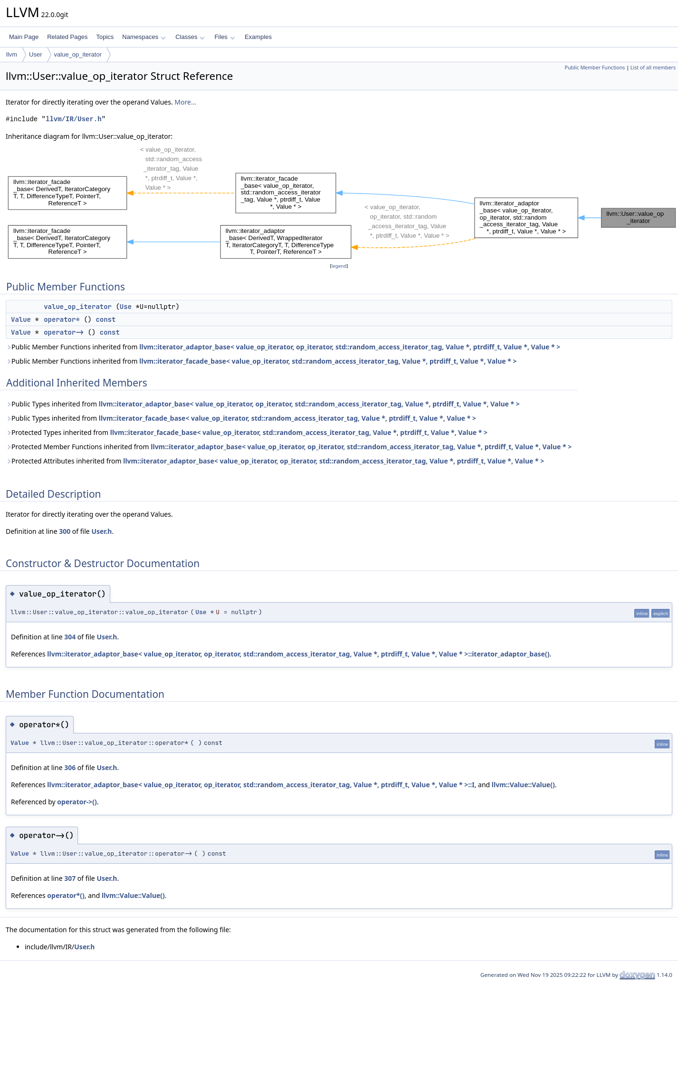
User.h (101, 531)
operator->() (76, 801)
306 (70, 767)
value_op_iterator (78, 54)
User (35, 54)
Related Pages (67, 36)
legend (339, 266)
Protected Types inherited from (246, 432)
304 (70, 636)
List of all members (653, 67)
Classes (190, 36)
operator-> (64, 332)
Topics (105, 36)
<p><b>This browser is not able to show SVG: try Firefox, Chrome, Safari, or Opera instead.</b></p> (342, 201)
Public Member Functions (594, 67)
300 (64, 531)
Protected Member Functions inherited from (289, 446)
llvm (11, 54)
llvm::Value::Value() (523, 784)
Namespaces (143, 36)
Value (21, 319)
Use (126, 306)
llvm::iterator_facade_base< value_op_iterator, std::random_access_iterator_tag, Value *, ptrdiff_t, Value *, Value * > (327, 361)
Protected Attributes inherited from (275, 460)
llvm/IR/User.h (74, 119)
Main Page (23, 36)
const (105, 319)
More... (185, 101)
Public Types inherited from (263, 403)
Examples (258, 36)
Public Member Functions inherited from (283, 346)
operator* (62, 319)
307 (70, 878)
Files (224, 36)
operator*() (65, 895)
